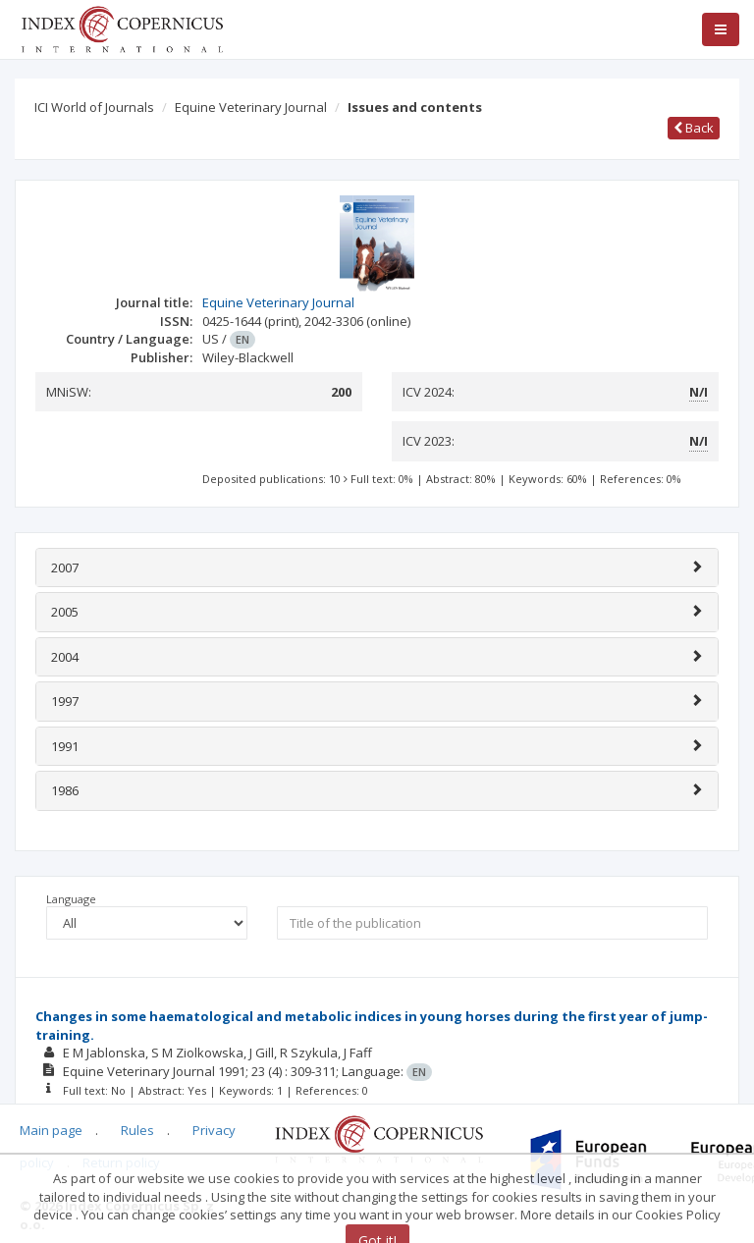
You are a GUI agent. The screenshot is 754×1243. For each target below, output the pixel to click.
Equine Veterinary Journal (251, 107)
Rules (137, 1130)
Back (693, 127)
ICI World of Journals (94, 107)
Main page (51, 1130)
